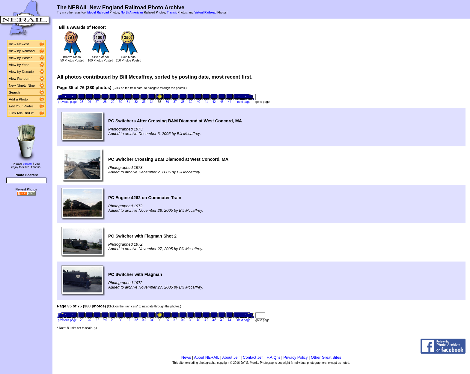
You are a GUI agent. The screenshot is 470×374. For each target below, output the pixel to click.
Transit (172, 12)
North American (131, 12)
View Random (19, 78)
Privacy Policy (296, 357)
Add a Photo (18, 99)
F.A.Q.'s (273, 357)
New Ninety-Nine (22, 85)
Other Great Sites (326, 357)
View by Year (19, 65)
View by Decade (21, 71)
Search (14, 92)
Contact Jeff (253, 357)
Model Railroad (98, 12)
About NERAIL (206, 357)
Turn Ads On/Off (21, 113)
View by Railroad (22, 51)
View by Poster (20, 58)
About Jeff (230, 357)
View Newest (19, 44)
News (186, 357)
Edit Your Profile (21, 106)
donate (27, 163)
